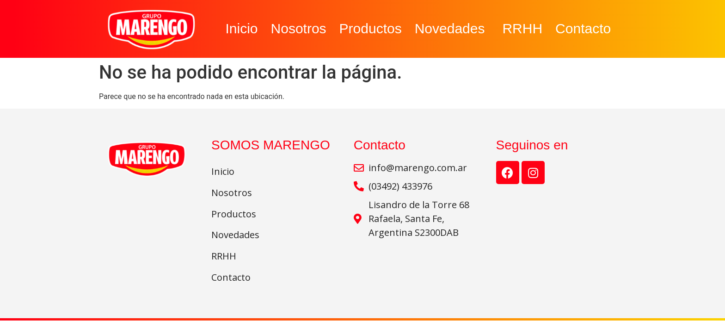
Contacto (583, 28)
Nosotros (298, 28)
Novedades (452, 28)
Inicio (241, 28)
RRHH (522, 28)
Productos (370, 28)
